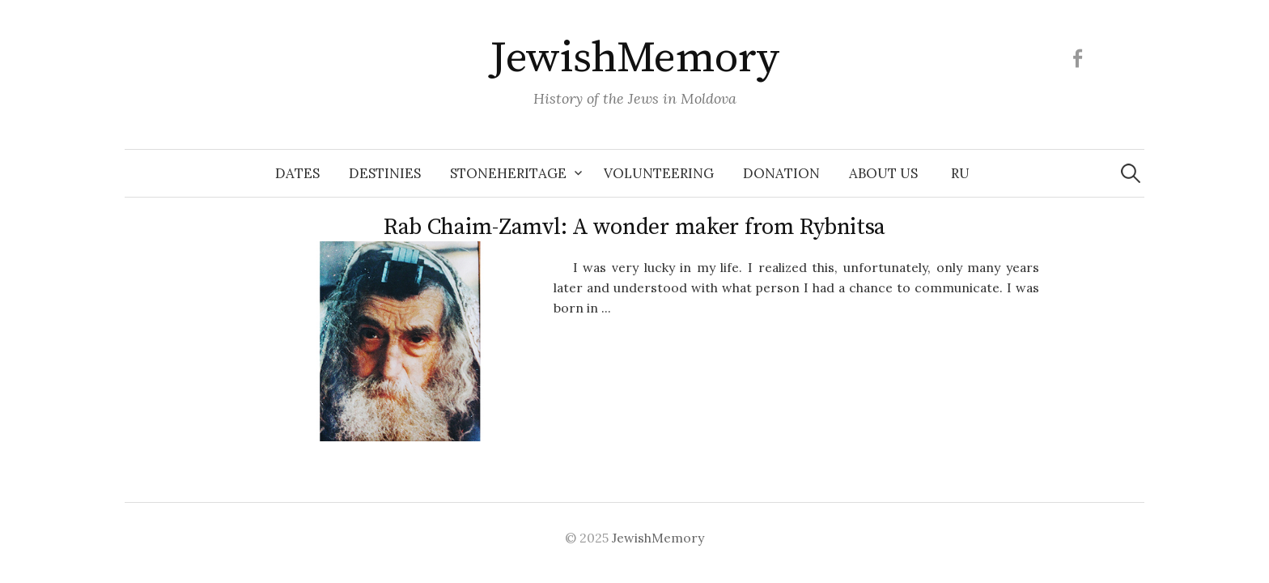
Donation (781, 173)
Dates (297, 173)
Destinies (385, 173)
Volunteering (659, 173)
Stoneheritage (508, 173)
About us (883, 173)
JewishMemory (634, 58)
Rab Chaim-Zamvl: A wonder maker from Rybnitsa (634, 227)
